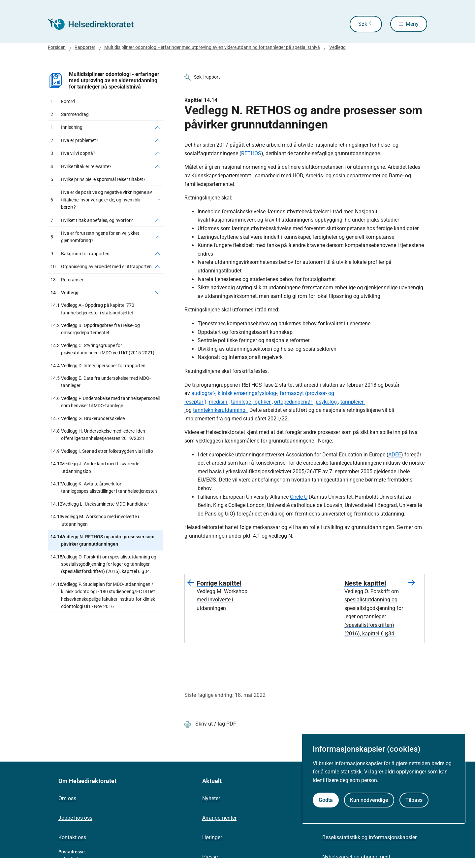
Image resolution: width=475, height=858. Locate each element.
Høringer (212, 837)
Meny (412, 24)
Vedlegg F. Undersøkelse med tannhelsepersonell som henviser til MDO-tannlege (105, 402)
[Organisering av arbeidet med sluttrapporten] (157, 266)
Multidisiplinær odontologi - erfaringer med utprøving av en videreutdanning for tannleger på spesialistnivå (212, 47)
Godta (326, 800)
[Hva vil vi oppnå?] (157, 153)
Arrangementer (219, 818)
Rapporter (85, 47)
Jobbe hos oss (75, 818)
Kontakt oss (72, 837)
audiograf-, (203, 393)
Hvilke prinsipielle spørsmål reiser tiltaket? (97, 179)
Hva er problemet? (74, 140)
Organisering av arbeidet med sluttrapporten (101, 266)
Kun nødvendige (369, 800)
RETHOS (251, 153)
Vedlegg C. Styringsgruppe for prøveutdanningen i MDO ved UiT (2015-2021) (102, 349)
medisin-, (219, 402)
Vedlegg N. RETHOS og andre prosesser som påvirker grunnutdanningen (102, 540)
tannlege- (241, 402)
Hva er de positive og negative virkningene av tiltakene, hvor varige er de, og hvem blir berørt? (101, 200)
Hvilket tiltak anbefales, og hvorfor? (91, 220)
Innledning (66, 127)
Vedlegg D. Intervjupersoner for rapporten (97, 365)
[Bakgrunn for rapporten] (157, 253)
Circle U (298, 497)
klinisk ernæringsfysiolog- (247, 393)
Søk (362, 24)
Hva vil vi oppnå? (72, 153)
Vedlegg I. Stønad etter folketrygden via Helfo (101, 451)
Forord (62, 101)
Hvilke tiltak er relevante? (80, 166)
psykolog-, (327, 402)
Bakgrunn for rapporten (80, 253)
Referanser (66, 279)
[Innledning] (157, 127)
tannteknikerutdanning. (220, 410)
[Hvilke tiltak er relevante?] (157, 166)
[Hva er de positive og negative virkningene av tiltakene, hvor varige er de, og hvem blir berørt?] (159, 200)
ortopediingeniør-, (294, 402)
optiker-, (263, 402)
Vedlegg (337, 47)
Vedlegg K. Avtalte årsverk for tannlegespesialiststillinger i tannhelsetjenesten (103, 487)
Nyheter (211, 798)
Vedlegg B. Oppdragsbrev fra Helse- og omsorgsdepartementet (95, 329)
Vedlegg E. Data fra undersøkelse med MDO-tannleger (100, 382)
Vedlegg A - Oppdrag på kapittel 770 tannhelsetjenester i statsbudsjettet (92, 309)
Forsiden (57, 47)
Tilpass (414, 800)
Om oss (67, 798)
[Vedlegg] (157, 292)
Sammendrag (69, 114)
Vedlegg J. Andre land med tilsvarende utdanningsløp (94, 467)
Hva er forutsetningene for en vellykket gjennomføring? (94, 237)
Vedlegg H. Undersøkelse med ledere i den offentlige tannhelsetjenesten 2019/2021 (97, 434)
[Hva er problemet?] (157, 140)
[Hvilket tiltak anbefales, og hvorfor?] (157, 220)
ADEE (394, 454)
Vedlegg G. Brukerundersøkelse (87, 418)
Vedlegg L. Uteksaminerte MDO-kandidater (99, 504)
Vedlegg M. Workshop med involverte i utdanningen (94, 520)
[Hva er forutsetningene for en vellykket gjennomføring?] (158, 237)
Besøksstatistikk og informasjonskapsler (369, 837)
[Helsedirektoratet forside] (95, 24)
